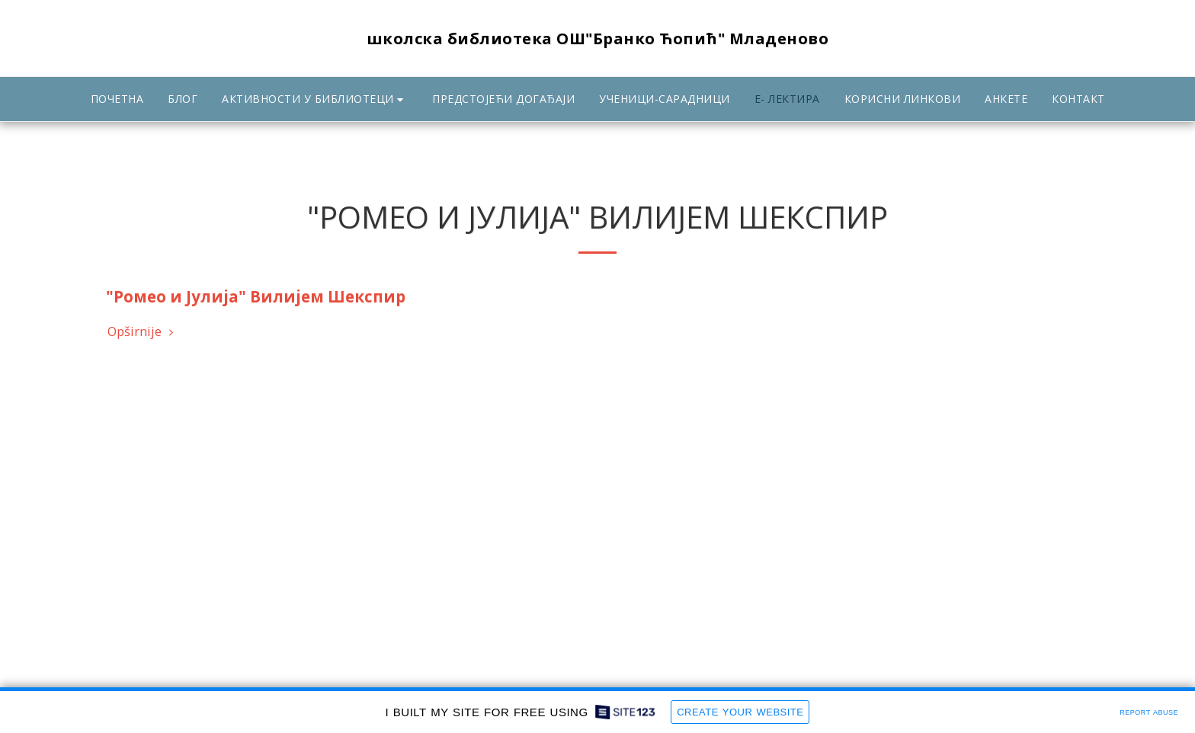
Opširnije (142, 332)
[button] (314, 99)
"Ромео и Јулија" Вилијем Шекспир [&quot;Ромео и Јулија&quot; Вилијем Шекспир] (255, 296)
